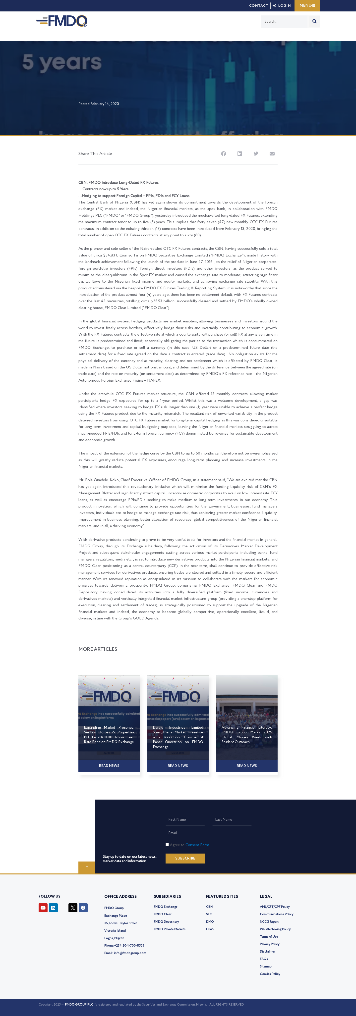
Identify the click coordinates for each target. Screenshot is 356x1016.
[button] (223, 153)
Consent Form (197, 845)
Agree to (189, 845)
